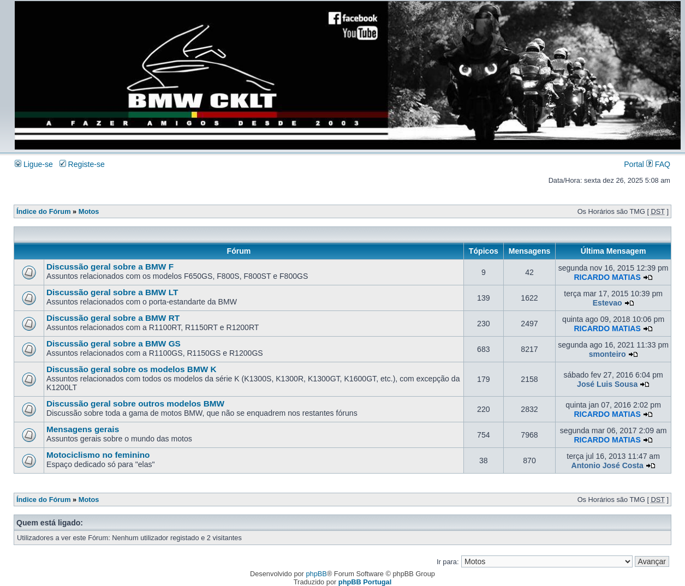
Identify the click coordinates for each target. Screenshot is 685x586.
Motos (89, 211)
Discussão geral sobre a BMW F (110, 266)
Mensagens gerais (82, 429)
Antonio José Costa (607, 465)
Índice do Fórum (43, 211)
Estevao (607, 302)
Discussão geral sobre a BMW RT (113, 317)
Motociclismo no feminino (98, 454)
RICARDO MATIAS (607, 277)
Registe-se (82, 164)
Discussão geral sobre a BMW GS (113, 343)
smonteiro (607, 354)
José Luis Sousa (607, 384)
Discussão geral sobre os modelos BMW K (131, 369)
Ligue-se (34, 164)
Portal (634, 164)
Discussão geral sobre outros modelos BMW (135, 403)
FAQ (658, 164)
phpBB (316, 574)
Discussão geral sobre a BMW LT (112, 292)
